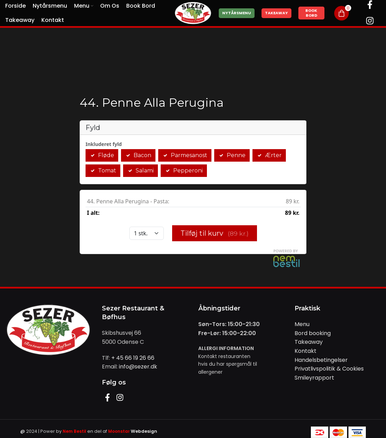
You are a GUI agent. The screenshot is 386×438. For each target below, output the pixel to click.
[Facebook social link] (108, 398)
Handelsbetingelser (321, 360)
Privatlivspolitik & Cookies (329, 369)
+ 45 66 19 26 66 (132, 358)
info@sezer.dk (138, 367)
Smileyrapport (314, 378)
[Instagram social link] (370, 21)
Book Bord (311, 13)
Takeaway (276, 13)
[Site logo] (193, 13)
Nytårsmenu (236, 13)
